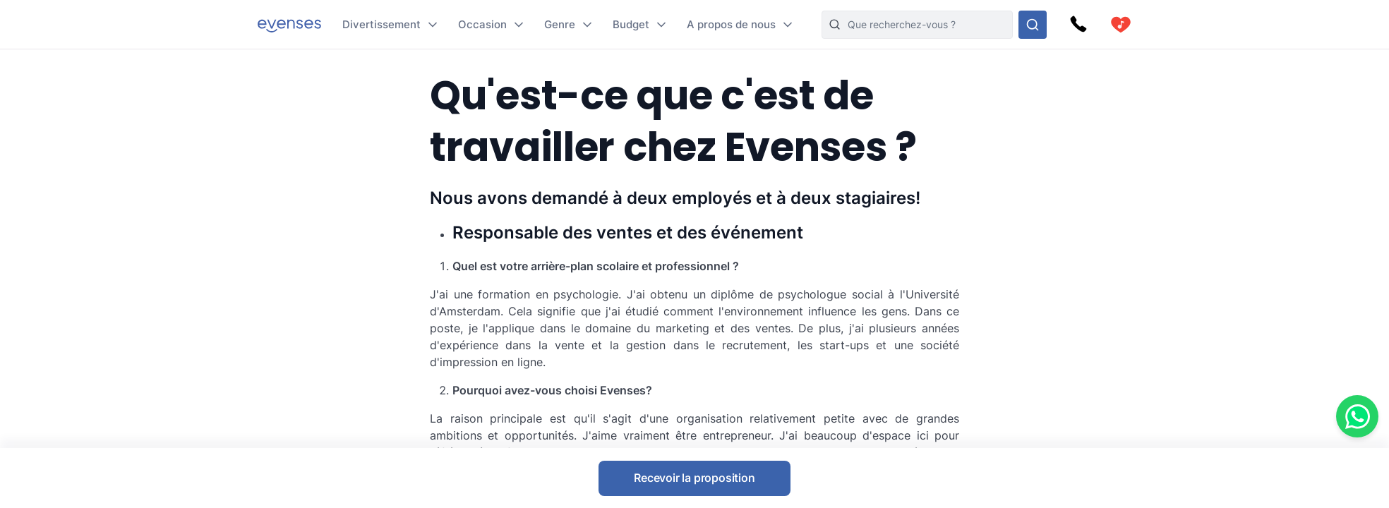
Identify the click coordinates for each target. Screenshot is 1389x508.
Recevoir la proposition (694, 478)
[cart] (1120, 24)
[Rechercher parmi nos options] (1032, 25)
